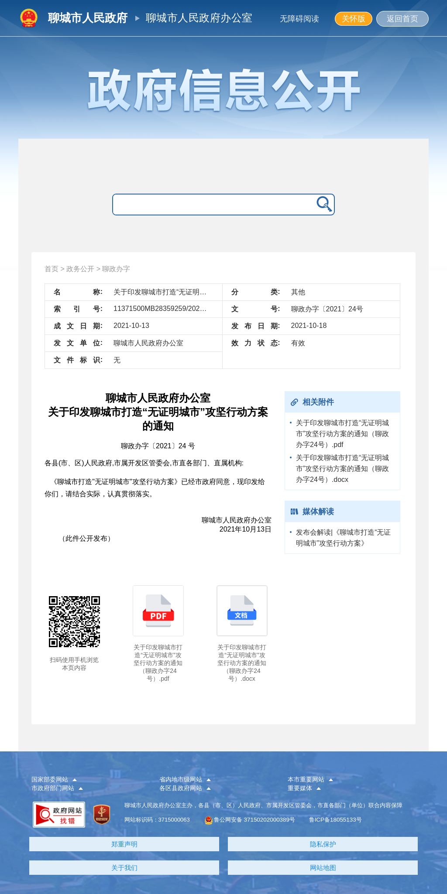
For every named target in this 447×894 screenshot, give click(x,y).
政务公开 (80, 269)
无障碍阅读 (299, 18)
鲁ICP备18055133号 (335, 819)
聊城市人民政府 (87, 17)
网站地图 (323, 867)
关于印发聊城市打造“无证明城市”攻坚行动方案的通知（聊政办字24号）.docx (342, 468)
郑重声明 (124, 844)
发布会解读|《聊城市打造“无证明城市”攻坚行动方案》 (343, 538)
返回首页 (402, 18)
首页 (51, 269)
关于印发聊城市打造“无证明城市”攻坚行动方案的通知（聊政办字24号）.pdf (342, 433)
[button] (87, 779)
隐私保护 (323, 844)
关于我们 (124, 867)
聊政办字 (116, 269)
